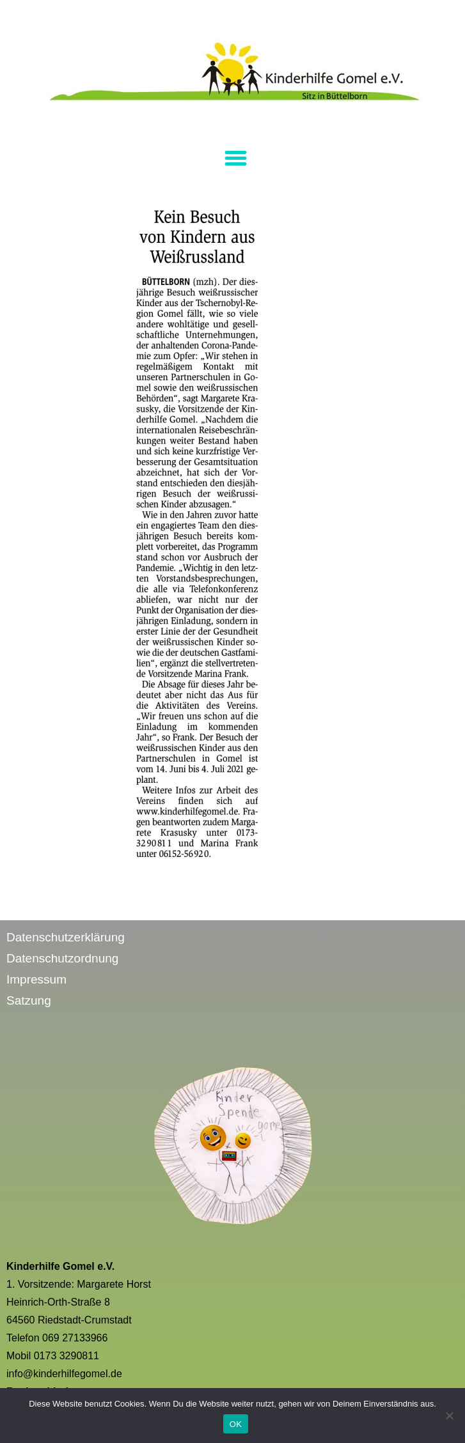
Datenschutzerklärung (65, 937)
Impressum (36, 979)
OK (236, 1424)
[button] (236, 158)
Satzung (28, 1000)
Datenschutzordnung (62, 958)
